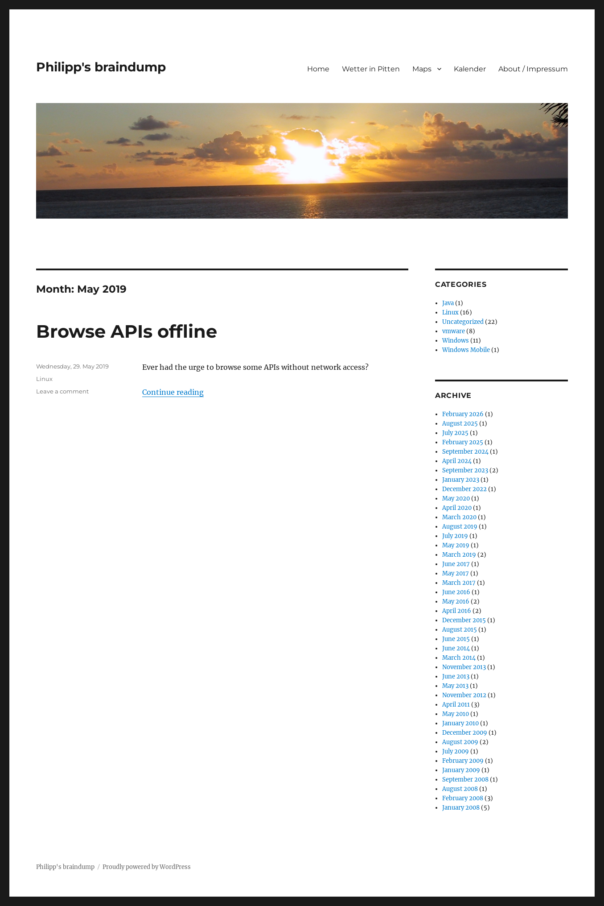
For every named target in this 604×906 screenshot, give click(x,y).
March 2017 (459, 583)
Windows (455, 340)
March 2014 (459, 658)
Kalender (470, 69)
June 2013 (455, 676)
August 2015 (459, 629)
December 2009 (464, 732)
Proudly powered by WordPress (147, 867)
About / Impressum (533, 69)
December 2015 (464, 620)
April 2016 (456, 611)
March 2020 (459, 517)
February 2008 (462, 798)
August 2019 (459, 526)
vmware (453, 331)
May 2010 (455, 714)
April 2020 (457, 508)
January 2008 (461, 807)
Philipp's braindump (101, 66)
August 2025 (460, 423)
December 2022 (464, 489)
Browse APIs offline (126, 331)
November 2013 (464, 667)
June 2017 (456, 564)
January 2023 (460, 480)
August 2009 (460, 742)
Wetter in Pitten (371, 69)
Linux (44, 378)
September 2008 (465, 779)
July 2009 (455, 751)
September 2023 (465, 470)
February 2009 (463, 761)
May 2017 (455, 573)
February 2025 (462, 442)
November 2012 (464, 695)
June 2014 (456, 648)
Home (318, 69)
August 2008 (460, 789)
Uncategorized (463, 322)
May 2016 (455, 601)
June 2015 (456, 639)
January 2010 (460, 723)
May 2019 (455, 545)
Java (448, 303)
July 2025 (455, 433)
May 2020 (456, 498)
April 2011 (456, 704)
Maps (421, 69)
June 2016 (456, 592)
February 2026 (463, 414)
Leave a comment (62, 391)
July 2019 (455, 536)
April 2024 (457, 461)
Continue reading (173, 392)
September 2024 (465, 451)
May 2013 (455, 686)
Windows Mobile (466, 350)
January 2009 (461, 770)
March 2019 (459, 554)
